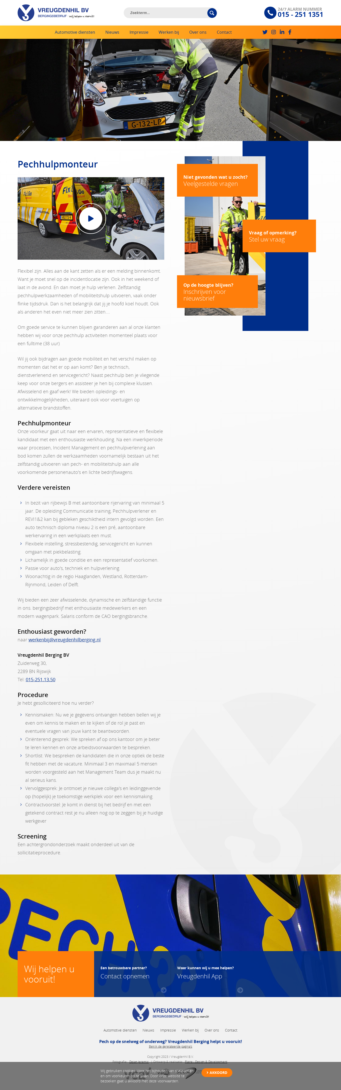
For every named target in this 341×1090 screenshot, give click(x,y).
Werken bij (169, 32)
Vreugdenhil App (205, 972)
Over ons (198, 32)
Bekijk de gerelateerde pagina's (170, 1046)
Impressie (139, 32)
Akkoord (218, 1072)
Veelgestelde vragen (217, 181)
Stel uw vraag (279, 236)
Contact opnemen (124, 972)
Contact (224, 32)
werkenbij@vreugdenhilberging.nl (65, 640)
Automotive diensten (75, 32)
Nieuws (112, 32)
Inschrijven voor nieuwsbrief (217, 292)
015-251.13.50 (40, 679)
